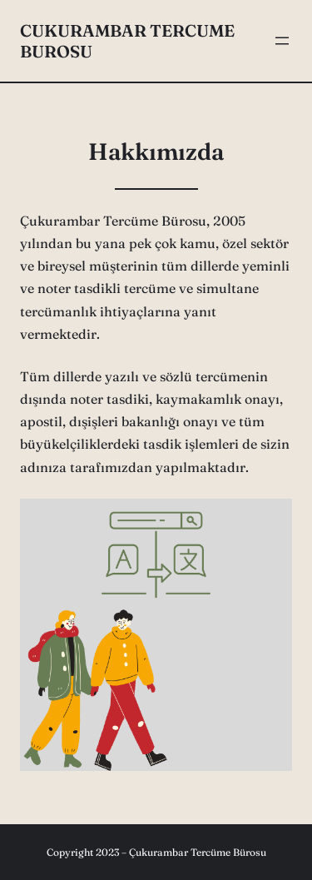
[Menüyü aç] (282, 41)
